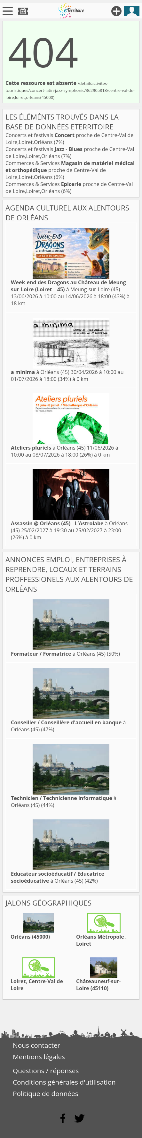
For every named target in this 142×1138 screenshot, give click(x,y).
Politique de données (45, 1093)
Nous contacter (36, 1045)
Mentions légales (39, 1056)
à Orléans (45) (40, 372)
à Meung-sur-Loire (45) (69, 286)
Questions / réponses (46, 1070)
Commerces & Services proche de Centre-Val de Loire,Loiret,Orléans (70, 170)
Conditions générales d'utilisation (64, 1082)
